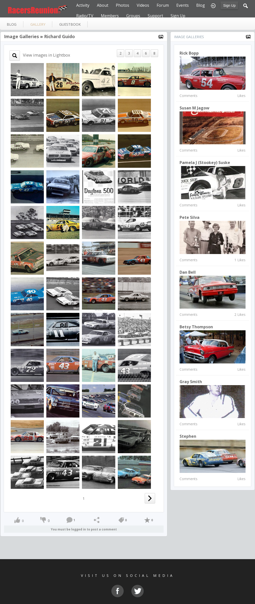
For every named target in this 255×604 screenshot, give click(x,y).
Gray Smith (191, 381)
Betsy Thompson (196, 327)
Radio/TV (84, 15)
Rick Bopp (189, 53)
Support (155, 15)
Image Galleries (21, 36)
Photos (122, 5)
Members (110, 15)
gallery (37, 24)
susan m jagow (194, 108)
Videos (143, 5)
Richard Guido (59, 36)
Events (182, 5)
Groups (133, 15)
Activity (82, 5)
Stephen (188, 436)
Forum (163, 5)
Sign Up (229, 5)
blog (11, 24)
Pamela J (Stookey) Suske (205, 162)
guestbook (70, 24)
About (102, 5)
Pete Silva (189, 217)
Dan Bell (188, 272)
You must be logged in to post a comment (84, 529)
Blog (200, 5)
